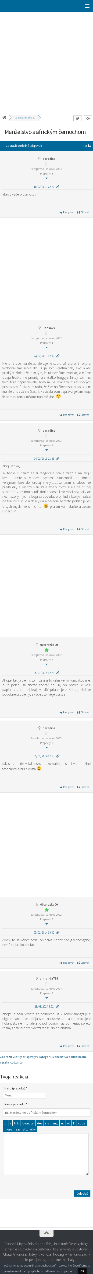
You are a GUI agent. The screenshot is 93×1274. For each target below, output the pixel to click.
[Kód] (81, 1123)
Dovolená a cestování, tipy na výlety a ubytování (54, 1249)
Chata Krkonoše (14, 1254)
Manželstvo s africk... (24, 117)
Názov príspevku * (15, 1104)
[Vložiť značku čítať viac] (8, 1129)
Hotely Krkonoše (39, 1254)
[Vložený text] (47, 1123)
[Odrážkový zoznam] (62, 1123)
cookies (63, 1265)
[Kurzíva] (10, 1123)
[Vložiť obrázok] (55, 1123)
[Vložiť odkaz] (17, 1123)
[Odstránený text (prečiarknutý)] (39, 1123)
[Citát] (28, 1123)
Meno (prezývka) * (15, 1088)
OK (82, 1271)
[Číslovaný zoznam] (68, 1123)
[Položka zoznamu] (74, 1123)
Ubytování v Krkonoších (34, 1244)
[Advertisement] (46, 60)
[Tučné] (5, 1123)
